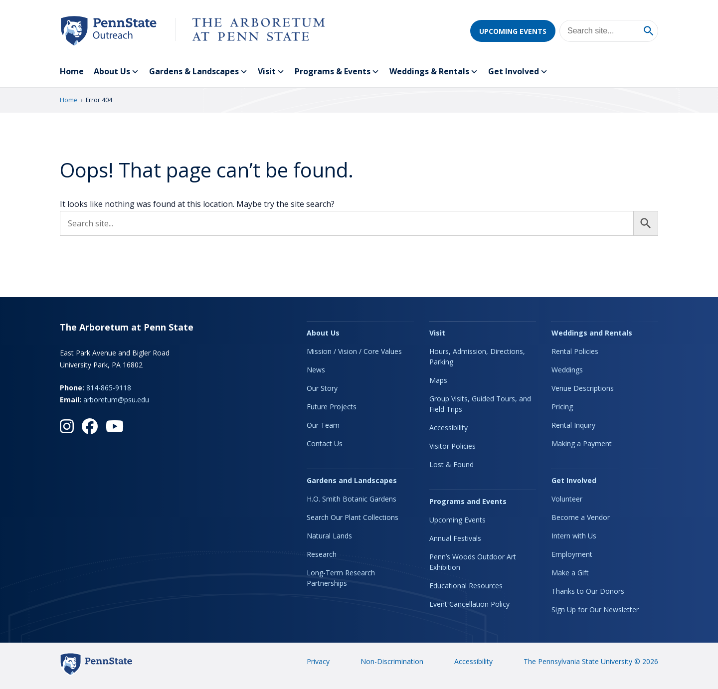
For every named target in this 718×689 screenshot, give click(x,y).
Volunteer (566, 499)
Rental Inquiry (573, 425)
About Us (116, 72)
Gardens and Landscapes (352, 480)
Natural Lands (329, 535)
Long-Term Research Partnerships (341, 578)
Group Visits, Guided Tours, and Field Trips (480, 404)
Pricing (562, 406)
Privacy (318, 661)
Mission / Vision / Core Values (354, 351)
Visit (271, 72)
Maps (438, 380)
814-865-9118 (108, 387)
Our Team (323, 425)
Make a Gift (570, 572)
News (316, 369)
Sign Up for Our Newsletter (595, 609)
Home (72, 71)
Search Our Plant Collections (352, 517)
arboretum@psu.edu (116, 399)
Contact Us (325, 443)
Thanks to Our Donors (587, 591)
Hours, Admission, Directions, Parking (477, 356)
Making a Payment (581, 443)
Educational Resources (466, 585)
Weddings (567, 369)
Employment (571, 554)
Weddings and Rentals (591, 333)
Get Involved (518, 72)
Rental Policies (574, 351)
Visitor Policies (452, 446)
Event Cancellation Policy (469, 604)
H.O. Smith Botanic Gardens (351, 499)
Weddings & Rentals (433, 72)
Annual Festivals (455, 538)
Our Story (322, 388)
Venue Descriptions (582, 388)
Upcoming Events (512, 31)
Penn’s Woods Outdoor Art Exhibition (472, 562)
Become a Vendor (580, 517)
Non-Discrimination (391, 661)
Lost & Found (451, 464)
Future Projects (332, 406)
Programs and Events (468, 501)
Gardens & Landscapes (198, 72)
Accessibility (448, 427)
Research (322, 554)
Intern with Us (573, 535)
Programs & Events (337, 72)
